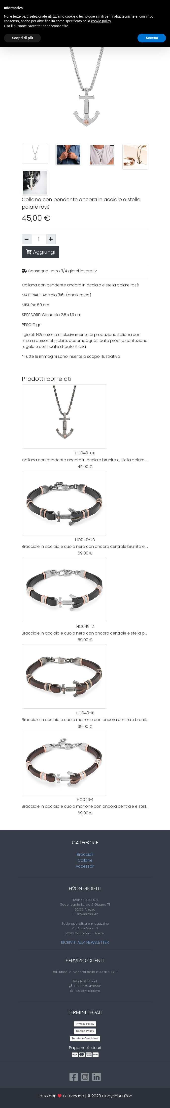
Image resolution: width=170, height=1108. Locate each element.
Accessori (85, 866)
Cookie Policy (85, 1030)
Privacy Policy (85, 1023)
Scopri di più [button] (22, 38)
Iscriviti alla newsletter (85, 942)
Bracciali (85, 854)
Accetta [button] (151, 38)
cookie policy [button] (101, 21)
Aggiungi (40, 252)
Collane (85, 860)
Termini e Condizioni (85, 1038)
